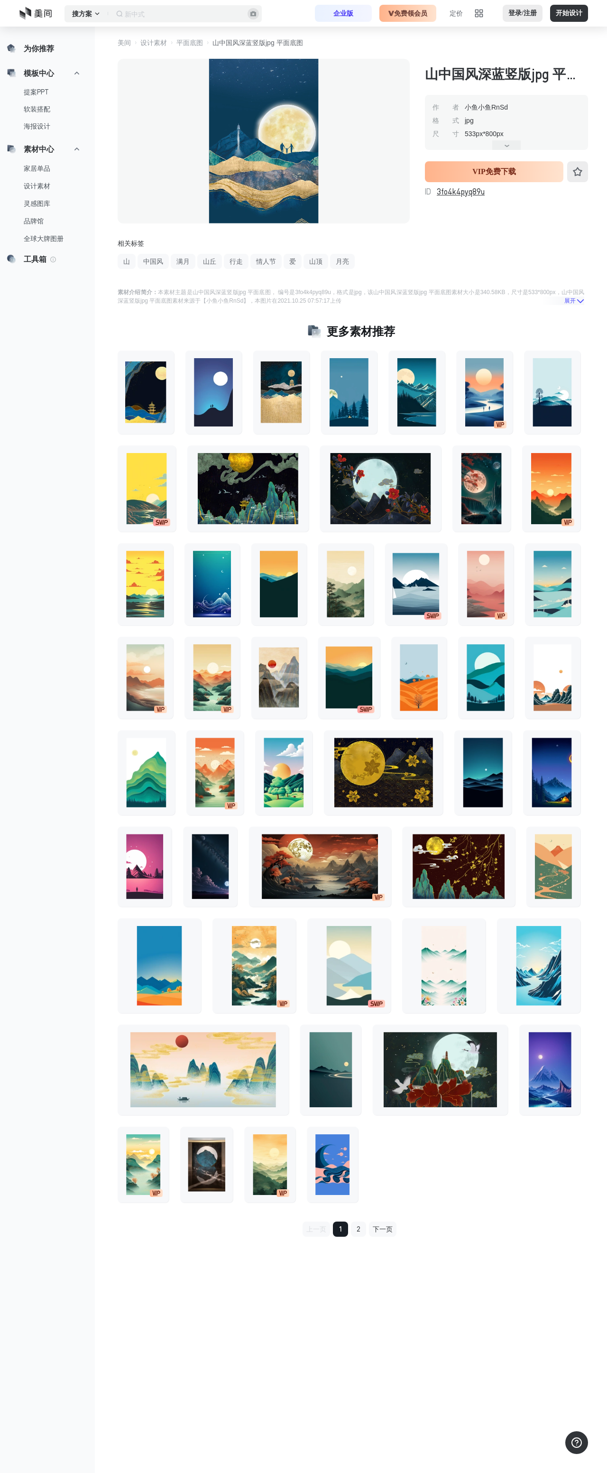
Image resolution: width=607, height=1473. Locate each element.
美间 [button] (124, 42)
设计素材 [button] (153, 42)
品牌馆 (34, 221)
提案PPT (36, 92)
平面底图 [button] (189, 42)
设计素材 (37, 186)
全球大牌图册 (44, 238)
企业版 (343, 13)
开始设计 (569, 13)
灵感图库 (37, 203)
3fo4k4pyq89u (461, 191)
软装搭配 (37, 109)
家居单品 (37, 168)
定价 (456, 13)
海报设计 (37, 126)
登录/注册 (522, 13)
